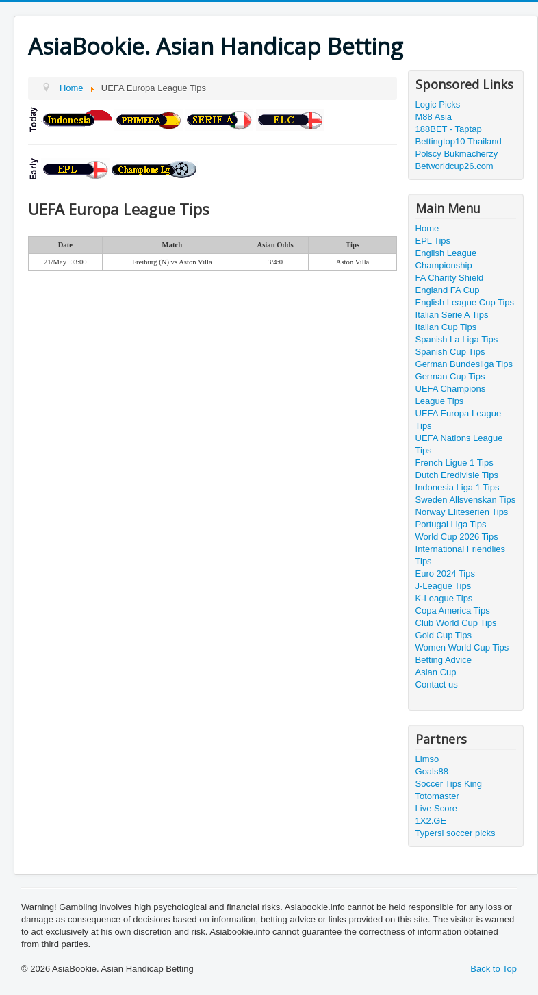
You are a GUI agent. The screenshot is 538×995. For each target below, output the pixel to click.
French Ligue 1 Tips (454, 462)
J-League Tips (443, 586)
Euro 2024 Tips (445, 573)
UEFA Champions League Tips (450, 394)
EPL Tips (433, 241)
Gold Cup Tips (443, 635)
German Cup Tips (450, 376)
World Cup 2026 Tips (456, 536)
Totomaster (437, 796)
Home (427, 228)
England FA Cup (447, 290)
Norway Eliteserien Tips (462, 512)
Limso (427, 759)
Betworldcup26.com (454, 166)
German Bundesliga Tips (464, 364)
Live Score (436, 808)
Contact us (436, 684)
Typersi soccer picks (455, 833)
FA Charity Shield (449, 278)
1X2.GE (431, 821)
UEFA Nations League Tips (459, 444)
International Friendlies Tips (460, 555)
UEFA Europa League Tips (458, 419)
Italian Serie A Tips (452, 315)
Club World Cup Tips (456, 623)
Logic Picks (438, 104)
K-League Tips (444, 598)
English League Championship (446, 259)
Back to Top (493, 968)
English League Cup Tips (465, 302)
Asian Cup (436, 672)
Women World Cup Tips (462, 647)
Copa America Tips (452, 610)
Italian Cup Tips (446, 327)
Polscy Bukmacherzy (456, 154)
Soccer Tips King (449, 784)
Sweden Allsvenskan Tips (465, 499)
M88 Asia (433, 117)
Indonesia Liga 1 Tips (457, 487)
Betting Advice (443, 660)
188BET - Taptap (448, 129)
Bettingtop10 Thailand (458, 141)
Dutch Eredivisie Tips (456, 475)
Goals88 (431, 771)
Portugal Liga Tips (451, 524)
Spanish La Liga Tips (456, 339)
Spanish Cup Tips (450, 352)
